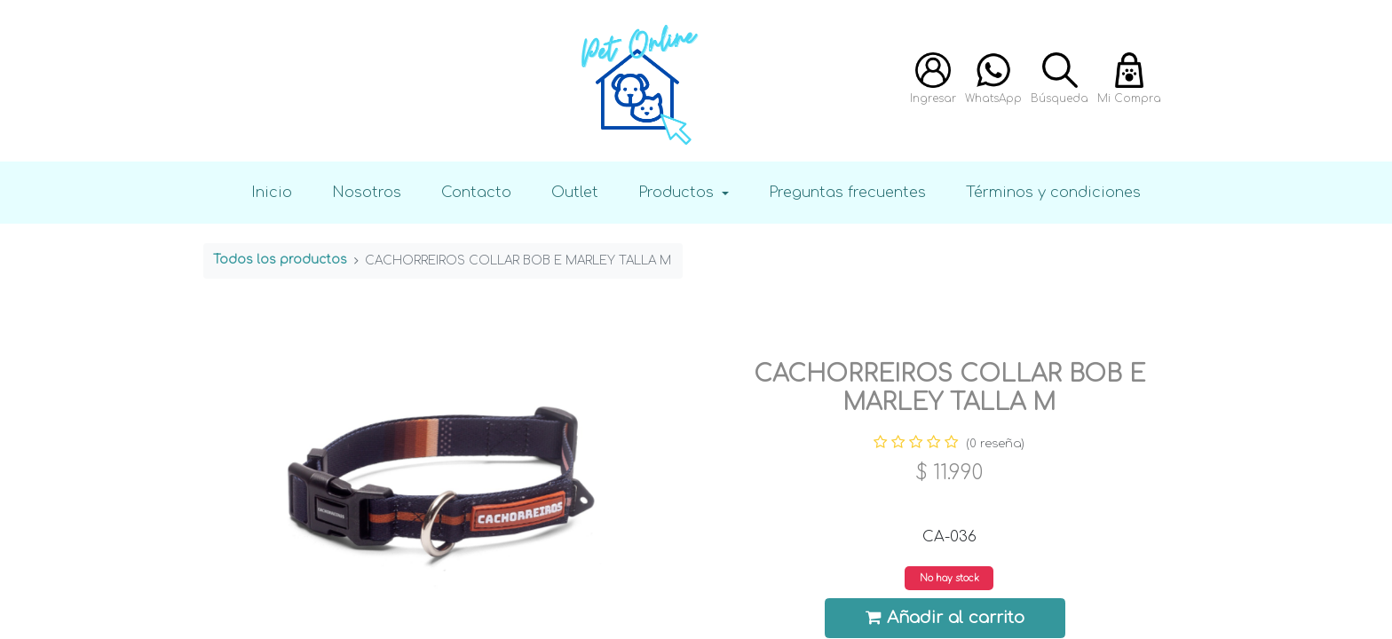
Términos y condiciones (1053, 192)
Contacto (476, 192)
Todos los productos (280, 259)
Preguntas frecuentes (847, 192)
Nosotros (366, 192)
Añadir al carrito (945, 617)
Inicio (271, 192)
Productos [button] (678, 192)
